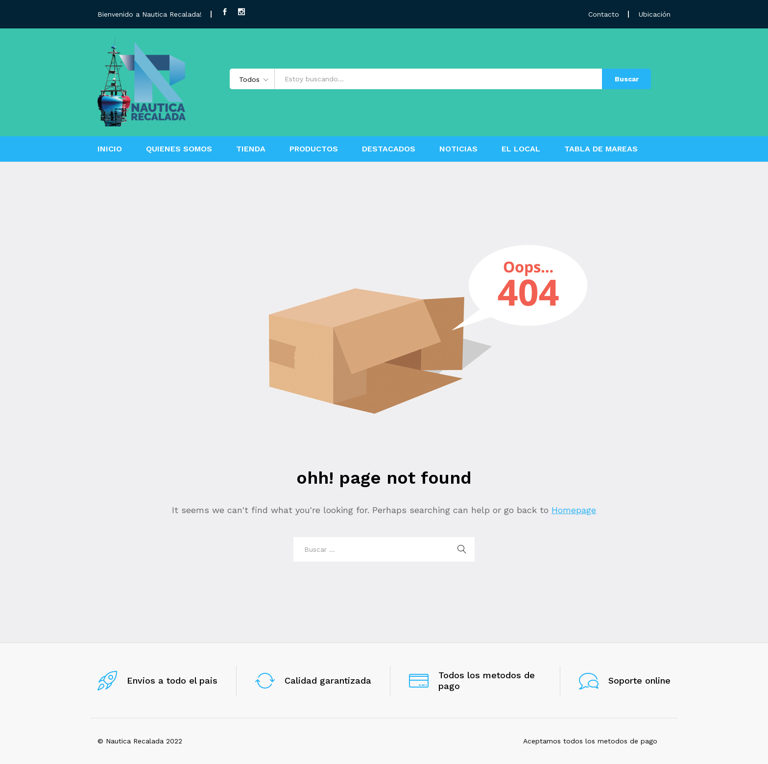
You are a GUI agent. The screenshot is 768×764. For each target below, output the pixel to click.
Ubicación (655, 14)
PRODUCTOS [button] (313, 149)
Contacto (603, 14)
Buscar (627, 79)
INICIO (109, 149)
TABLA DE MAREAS (601, 149)
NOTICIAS (458, 149)
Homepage (574, 510)
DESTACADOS (388, 149)
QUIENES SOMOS (179, 149)
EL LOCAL (521, 149)
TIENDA (250, 149)
